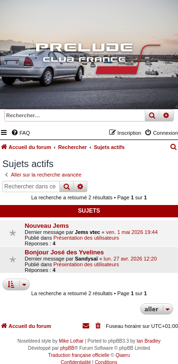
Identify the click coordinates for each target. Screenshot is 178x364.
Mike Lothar (71, 341)
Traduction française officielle (79, 355)
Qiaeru (122, 355)
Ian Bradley (149, 341)
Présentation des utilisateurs (86, 238)
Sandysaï (86, 258)
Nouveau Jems (47, 225)
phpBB (67, 348)
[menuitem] (20, 133)
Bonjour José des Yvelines (64, 252)
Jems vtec (87, 232)
